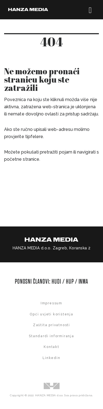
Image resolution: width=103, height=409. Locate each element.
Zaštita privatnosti (51, 325)
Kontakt (51, 347)
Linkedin (51, 358)
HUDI (57, 282)
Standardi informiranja (51, 336)
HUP (70, 282)
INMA (83, 282)
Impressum (51, 303)
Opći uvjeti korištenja (51, 314)
